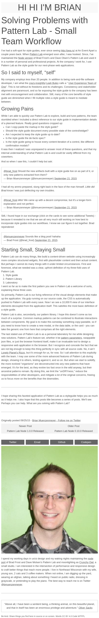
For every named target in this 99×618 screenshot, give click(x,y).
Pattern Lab (36, 54)
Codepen (86, 442)
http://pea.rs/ (68, 50)
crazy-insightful (37, 83)
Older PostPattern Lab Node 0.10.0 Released (74, 428)
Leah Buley (52, 83)
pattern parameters (71, 337)
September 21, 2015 (65, 178)
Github (61, 442)
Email (37, 442)
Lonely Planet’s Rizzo (13, 352)
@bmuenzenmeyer (14, 236)
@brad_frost (10, 171)
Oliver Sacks (86, 607)
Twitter (13, 442)
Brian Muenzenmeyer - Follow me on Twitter (56, 420)
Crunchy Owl (86, 562)
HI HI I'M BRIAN (49, 7)
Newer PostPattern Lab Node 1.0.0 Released (25, 428)
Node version (25, 58)
